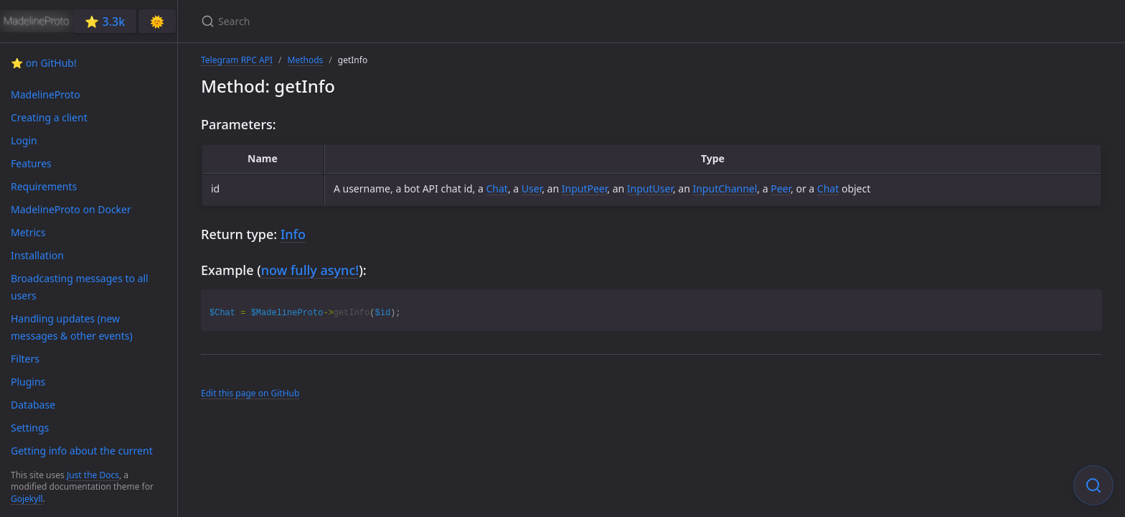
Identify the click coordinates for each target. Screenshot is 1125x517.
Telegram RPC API (237, 60)
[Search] (370, 21)
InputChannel (724, 188)
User (532, 188)
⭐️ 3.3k (105, 21)
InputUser (650, 188)
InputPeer (585, 188)
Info (293, 234)
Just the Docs (93, 475)
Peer (781, 188)
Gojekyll (27, 499)
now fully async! (310, 270)
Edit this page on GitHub (250, 393)
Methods (306, 60)
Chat (497, 188)
